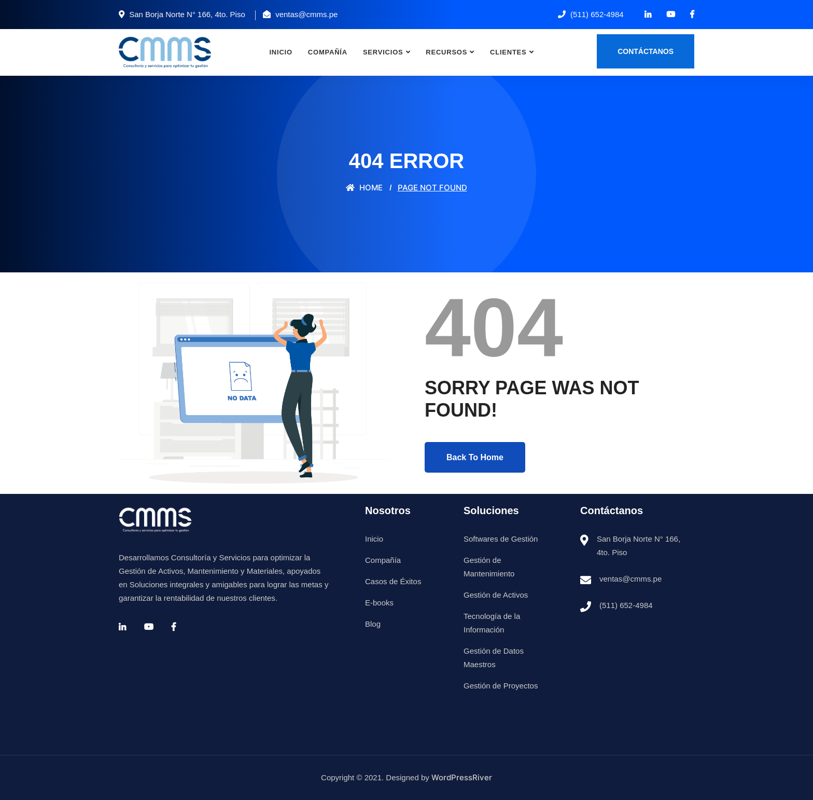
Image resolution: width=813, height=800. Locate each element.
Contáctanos (646, 51)
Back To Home (474, 457)
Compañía (327, 52)
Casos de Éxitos (393, 581)
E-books (379, 602)
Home (364, 187)
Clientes (508, 52)
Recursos (446, 52)
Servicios (383, 52)
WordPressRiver (461, 777)
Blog (373, 623)
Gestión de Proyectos (501, 685)
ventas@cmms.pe (630, 578)
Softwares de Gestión (501, 538)
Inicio (280, 52)
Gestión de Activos (496, 594)
